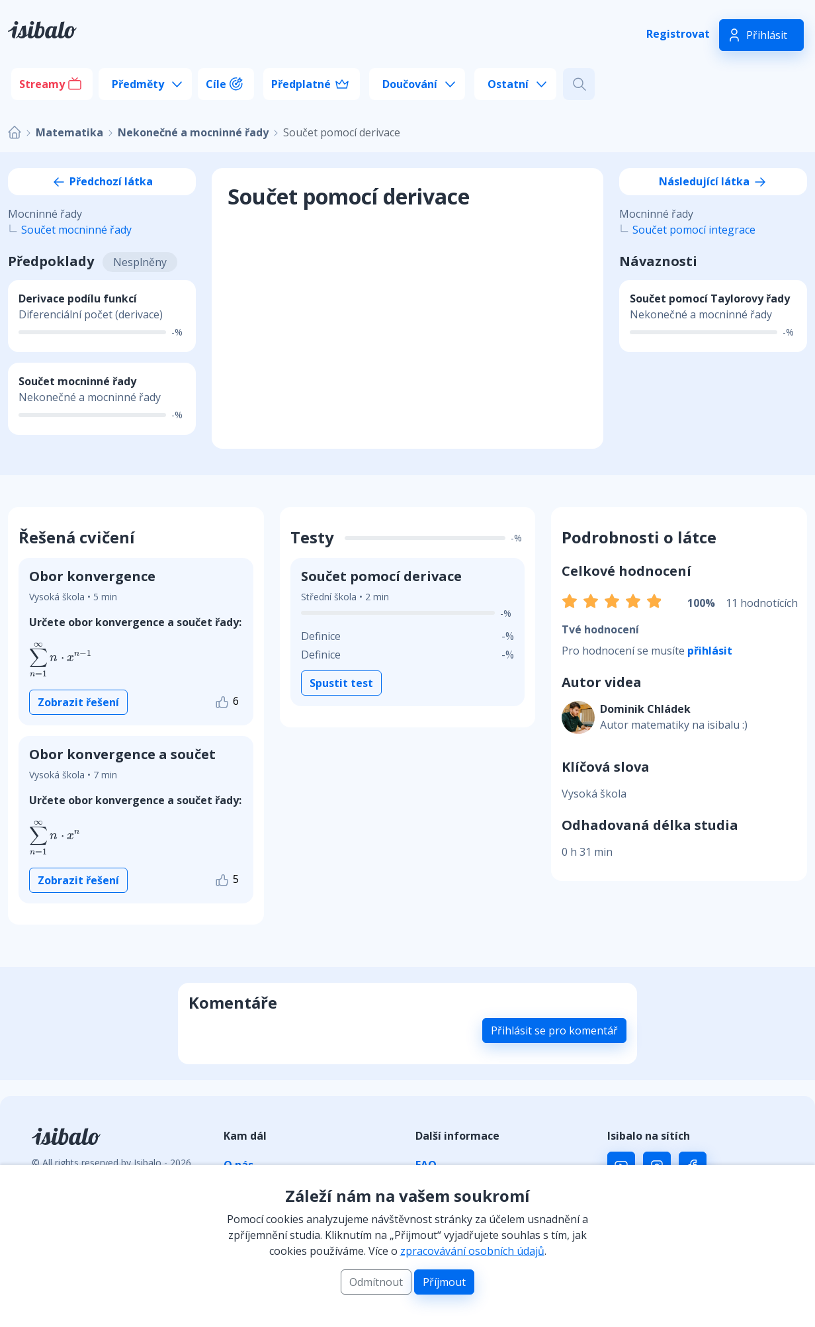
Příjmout (444, 1282)
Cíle (216, 84)
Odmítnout (376, 1282)
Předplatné (301, 84)
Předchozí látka (102, 181)
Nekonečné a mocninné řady (193, 132)
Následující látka (713, 181)
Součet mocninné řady (76, 229)
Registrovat (678, 33)
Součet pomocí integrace (693, 229)
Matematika (69, 132)
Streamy (42, 84)
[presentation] (60, 660)
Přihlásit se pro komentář (554, 1030)
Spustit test (341, 683)
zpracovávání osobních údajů (472, 1251)
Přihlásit (766, 35)
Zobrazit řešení (78, 702)
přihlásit (709, 650)
